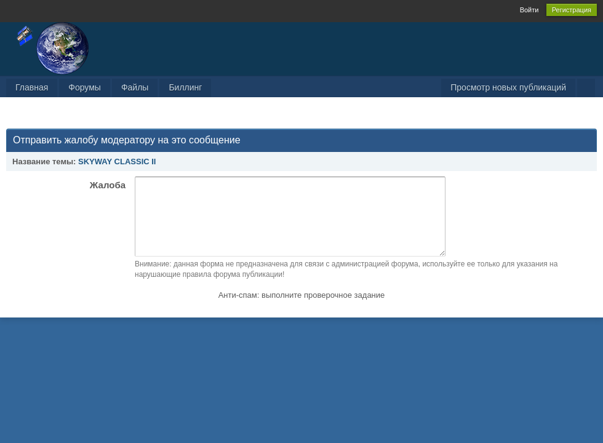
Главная (31, 87)
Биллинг (185, 87)
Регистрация (571, 10)
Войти (529, 10)
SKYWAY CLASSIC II (117, 161)
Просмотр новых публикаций (508, 87)
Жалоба (108, 185)
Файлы (134, 87)
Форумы (84, 87)
